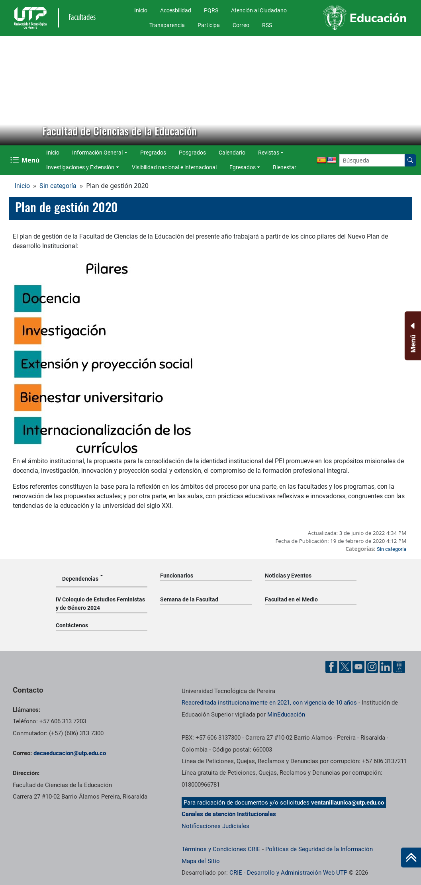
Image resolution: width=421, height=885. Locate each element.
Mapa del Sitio (201, 861)
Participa (209, 25)
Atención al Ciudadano (259, 10)
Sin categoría (57, 186)
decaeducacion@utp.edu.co (69, 753)
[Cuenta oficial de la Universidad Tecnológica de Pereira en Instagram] (372, 667)
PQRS (211, 10)
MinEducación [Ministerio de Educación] (286, 714)
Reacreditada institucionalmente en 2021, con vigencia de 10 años (269, 702)
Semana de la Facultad (189, 599)
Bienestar (284, 167)
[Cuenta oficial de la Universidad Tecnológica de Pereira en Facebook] (331, 667)
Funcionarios (176, 575)
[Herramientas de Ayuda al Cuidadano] (399, 667)
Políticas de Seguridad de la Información (319, 849)
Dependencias (80, 579)
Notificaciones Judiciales (215, 826)
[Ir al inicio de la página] (411, 857)
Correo (241, 25)
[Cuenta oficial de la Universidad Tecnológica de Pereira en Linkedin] (386, 667)
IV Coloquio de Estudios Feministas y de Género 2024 (100, 603)
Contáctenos (72, 625)
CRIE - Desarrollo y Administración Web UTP (288, 872)
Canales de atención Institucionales (229, 814)
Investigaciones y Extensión (80, 167)
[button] (12, 90)
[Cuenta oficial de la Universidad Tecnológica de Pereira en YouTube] (358, 667)
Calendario (232, 152)
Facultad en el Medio (291, 599)
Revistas (268, 152)
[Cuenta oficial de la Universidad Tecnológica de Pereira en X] (345, 667)
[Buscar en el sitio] (410, 160)
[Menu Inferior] (412, 336)
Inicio (140, 10)
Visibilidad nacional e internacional (174, 167)
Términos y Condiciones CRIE (221, 849)
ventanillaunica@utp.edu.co (347, 802)
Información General (97, 152)
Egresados (242, 167)
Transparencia (167, 25)
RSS (267, 25)
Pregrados (153, 152)
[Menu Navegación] (26, 160)
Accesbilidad (175, 10)
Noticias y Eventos (288, 575)
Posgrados (192, 152)
